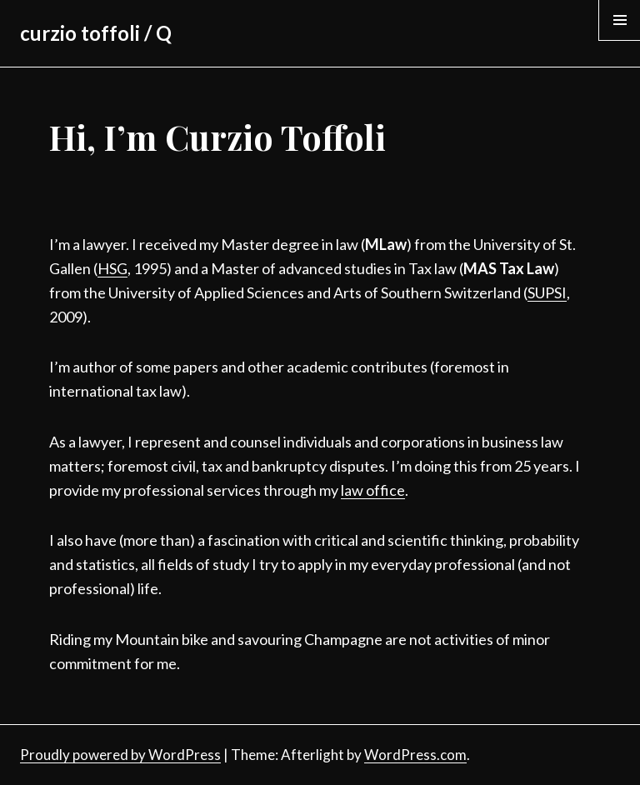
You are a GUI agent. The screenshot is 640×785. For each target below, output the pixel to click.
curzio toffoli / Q (96, 33)
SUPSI (547, 292)
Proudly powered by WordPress (120, 754)
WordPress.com (415, 754)
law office (373, 490)
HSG (113, 268)
